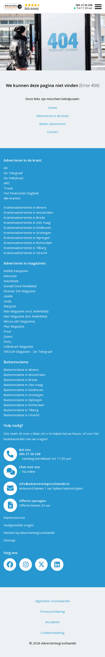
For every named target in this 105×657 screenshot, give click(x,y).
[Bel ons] (10, 454)
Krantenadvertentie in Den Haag (27, 222)
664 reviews (32, 8)
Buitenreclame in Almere (21, 369)
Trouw (8, 188)
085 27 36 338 (84, 5)
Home (52, 107)
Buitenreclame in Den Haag (23, 385)
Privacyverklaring (52, 611)
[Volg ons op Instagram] (25, 564)
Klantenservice (14, 517)
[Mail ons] (10, 488)
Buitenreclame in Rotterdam (24, 405)
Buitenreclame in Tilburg (21, 410)
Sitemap (9, 540)
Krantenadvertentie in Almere (25, 207)
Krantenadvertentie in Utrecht (25, 253)
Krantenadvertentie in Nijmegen (27, 238)
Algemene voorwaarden (52, 601)
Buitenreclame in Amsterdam (24, 375)
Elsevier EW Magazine (19, 291)
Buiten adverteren (52, 124)
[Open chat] (10, 471)
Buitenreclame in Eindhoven (23, 390)
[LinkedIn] (57, 564)
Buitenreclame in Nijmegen (23, 400)
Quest (8, 336)
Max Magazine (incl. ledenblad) (25, 316)
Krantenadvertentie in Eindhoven (27, 227)
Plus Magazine (14, 326)
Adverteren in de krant (52, 116)
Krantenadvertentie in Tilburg (25, 248)
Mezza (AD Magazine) (19, 321)
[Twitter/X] (41, 564)
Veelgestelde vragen (19, 525)
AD (6, 168)
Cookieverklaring (52, 633)
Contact (52, 132)
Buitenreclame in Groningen (23, 395)
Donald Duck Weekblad (20, 286)
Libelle (8, 296)
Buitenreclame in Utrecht (21, 415)
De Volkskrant (14, 178)
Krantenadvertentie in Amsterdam (28, 212)
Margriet (10, 306)
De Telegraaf (13, 173)
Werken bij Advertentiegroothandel (29, 533)
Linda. (8, 301)
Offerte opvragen (32, 501)
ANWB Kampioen (16, 271)
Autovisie (10, 276)
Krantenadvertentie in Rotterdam (28, 243)
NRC (7, 183)
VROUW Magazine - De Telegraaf (28, 351)
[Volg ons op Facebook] (10, 564)
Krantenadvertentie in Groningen (27, 232)
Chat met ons (29, 467)
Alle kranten (12, 198)
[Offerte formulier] (10, 505)
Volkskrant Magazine (18, 346)
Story (7, 341)
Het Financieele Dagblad (21, 193)
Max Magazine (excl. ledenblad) (26, 311)
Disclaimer (52, 622)
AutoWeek (11, 281)
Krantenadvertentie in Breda (24, 217)
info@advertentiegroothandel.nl (44, 484)
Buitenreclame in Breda (20, 380)
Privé (7, 331)
